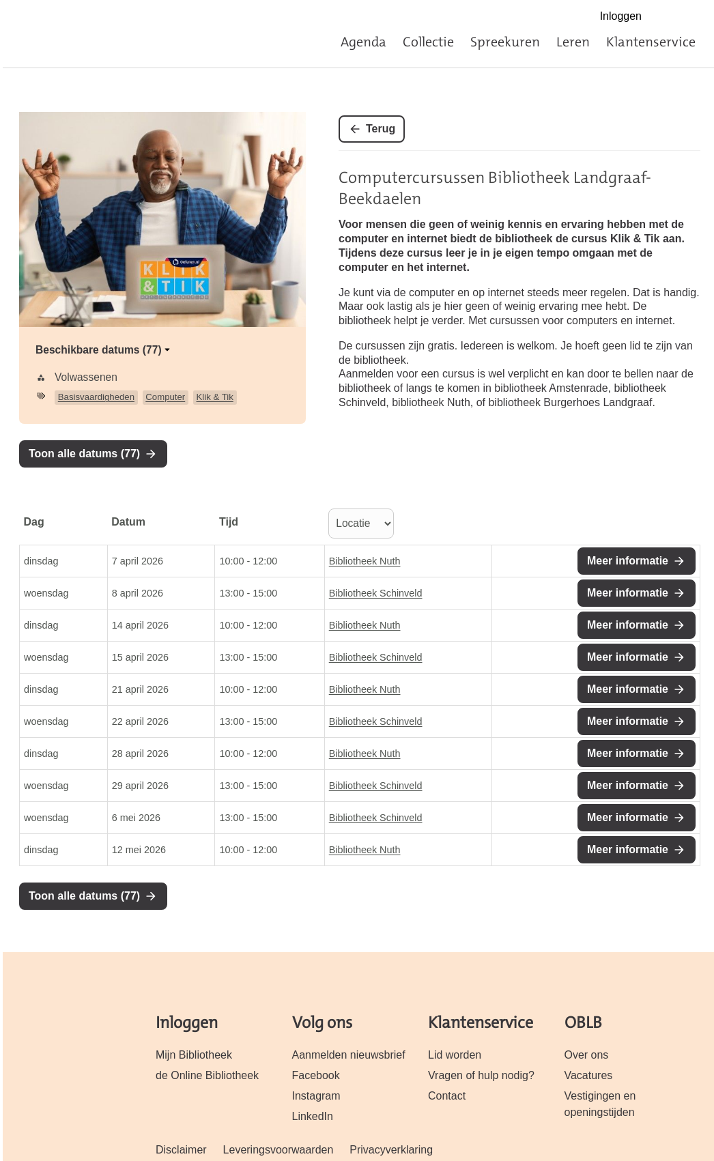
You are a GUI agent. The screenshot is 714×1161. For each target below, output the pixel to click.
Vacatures (589, 1075)
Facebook (663, 17)
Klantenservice (651, 42)
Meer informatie (627, 561)
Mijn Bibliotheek (194, 1055)
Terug (380, 128)
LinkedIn (312, 1116)
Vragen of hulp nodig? (481, 1075)
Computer (165, 397)
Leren (573, 42)
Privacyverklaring (391, 1150)
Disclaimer (181, 1150)
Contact (447, 1096)
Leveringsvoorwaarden (278, 1150)
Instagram (692, 17)
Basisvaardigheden (96, 397)
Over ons (587, 1055)
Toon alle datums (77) (84, 453)
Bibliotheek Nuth (365, 561)
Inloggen (621, 16)
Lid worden (454, 1055)
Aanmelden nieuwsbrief (348, 1055)
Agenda (363, 42)
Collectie (428, 42)
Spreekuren (505, 42)
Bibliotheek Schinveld (376, 593)
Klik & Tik (215, 397)
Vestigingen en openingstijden (600, 1104)
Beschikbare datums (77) (104, 350)
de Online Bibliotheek (207, 1075)
